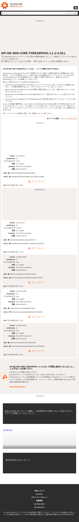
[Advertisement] (39, 36)
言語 (75, 118)
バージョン (64, 118)
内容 (71, 118)
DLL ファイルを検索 (72, 13)
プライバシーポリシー (39, 497)
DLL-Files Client (39, 504)
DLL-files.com (7, 430)
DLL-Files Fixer (39, 507)
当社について (39, 491)
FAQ (39, 113)
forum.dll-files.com (17, 386)
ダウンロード (38, 181)
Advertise (39, 494)
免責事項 (39, 500)
